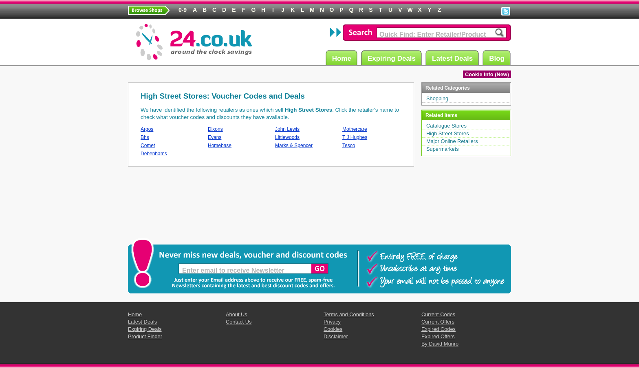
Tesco (348, 145)
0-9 (182, 10)
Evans (214, 137)
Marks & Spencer (294, 145)
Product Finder (145, 336)
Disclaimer (336, 336)
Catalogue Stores (446, 126)
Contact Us (238, 322)
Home (343, 58)
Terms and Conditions (349, 314)
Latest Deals (453, 58)
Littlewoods (287, 137)
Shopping (437, 98)
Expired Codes (438, 329)
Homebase (219, 145)
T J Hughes (354, 137)
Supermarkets (442, 149)
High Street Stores (447, 133)
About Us (236, 314)
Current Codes (438, 314)
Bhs (145, 137)
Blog (498, 58)
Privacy (332, 322)
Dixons (215, 129)
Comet (148, 145)
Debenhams (154, 153)
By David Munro (439, 344)
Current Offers (437, 322)
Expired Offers (438, 336)
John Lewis (287, 129)
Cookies (333, 329)
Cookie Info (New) (487, 74)
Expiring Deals (393, 58)
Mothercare (354, 129)
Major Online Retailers (452, 141)
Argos (147, 129)
